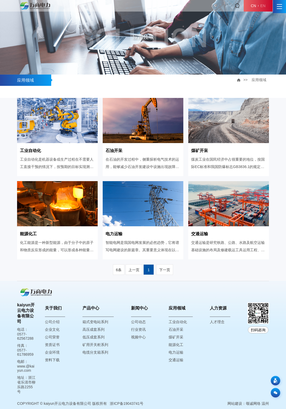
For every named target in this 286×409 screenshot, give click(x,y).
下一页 (164, 270)
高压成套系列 (93, 329)
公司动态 (138, 322)
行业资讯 (138, 329)
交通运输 (176, 360)
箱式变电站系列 (95, 322)
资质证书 (52, 345)
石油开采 (176, 329)
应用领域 (259, 80)
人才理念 (217, 322)
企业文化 (52, 329)
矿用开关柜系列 (95, 345)
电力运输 (176, 352)
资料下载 (52, 360)
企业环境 (52, 352)
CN (253, 6)
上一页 (133, 270)
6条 (119, 270)
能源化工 (176, 345)
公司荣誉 (52, 337)
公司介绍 (52, 322)
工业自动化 (178, 322)
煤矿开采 (176, 337)
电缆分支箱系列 (95, 352)
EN (262, 6)
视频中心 (138, 337)
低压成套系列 (93, 337)
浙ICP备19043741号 (126, 403)
